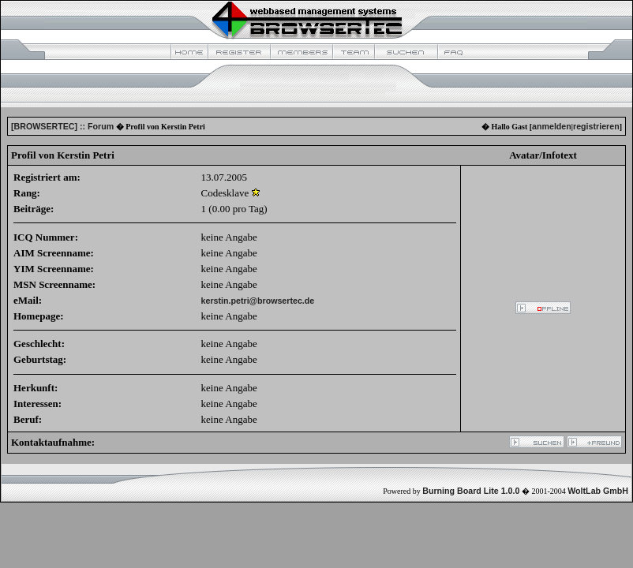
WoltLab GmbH (597, 490)
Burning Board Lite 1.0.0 (470, 490)
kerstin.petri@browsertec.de (258, 300)
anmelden (551, 126)
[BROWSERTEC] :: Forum (62, 126)
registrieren (596, 126)
